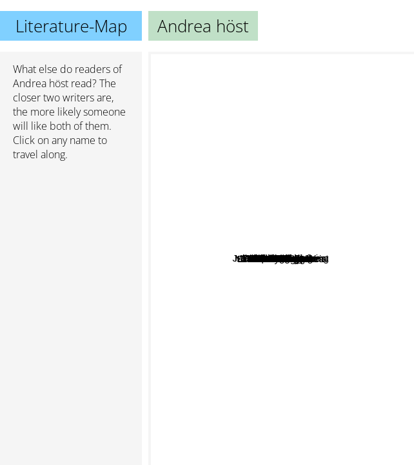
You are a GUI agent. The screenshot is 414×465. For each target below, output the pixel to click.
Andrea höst (40, 83)
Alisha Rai (252, 126)
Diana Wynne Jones (221, 418)
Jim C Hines (279, 150)
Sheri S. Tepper (186, 247)
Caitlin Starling (344, 237)
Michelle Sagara (335, 268)
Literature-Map (71, 25)
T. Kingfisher (332, 324)
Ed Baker (286, 378)
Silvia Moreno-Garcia (352, 338)
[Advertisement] (70, 239)
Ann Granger (204, 226)
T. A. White (276, 112)
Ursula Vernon (308, 300)
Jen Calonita (213, 279)
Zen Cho (271, 318)
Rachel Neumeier (254, 176)
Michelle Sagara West (345, 256)
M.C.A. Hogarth (282, 263)
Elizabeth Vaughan (269, 357)
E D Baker (271, 138)
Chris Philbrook (298, 214)
